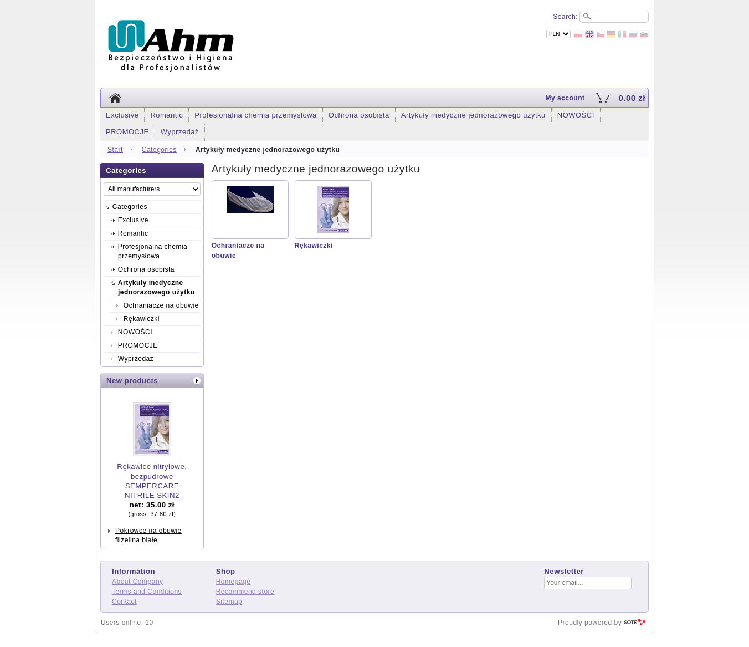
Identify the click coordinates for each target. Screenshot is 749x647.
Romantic (166, 115)
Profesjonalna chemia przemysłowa (255, 115)
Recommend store (245, 591)
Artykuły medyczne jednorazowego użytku (473, 115)
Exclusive (122, 115)
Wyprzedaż (180, 132)
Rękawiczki (314, 245)
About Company (137, 581)
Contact (124, 601)
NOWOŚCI (575, 115)
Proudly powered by (590, 622)
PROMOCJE (127, 132)
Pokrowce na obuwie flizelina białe (148, 535)
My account (564, 98)
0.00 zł (631, 98)
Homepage (233, 581)
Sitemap (229, 601)
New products (132, 380)
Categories (159, 150)
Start (115, 150)
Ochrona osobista (359, 115)
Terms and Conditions (147, 591)
